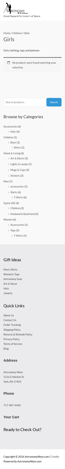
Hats (13, 131)
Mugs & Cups (17, 169)
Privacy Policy (11, 339)
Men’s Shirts (10, 269)
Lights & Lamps (19, 164)
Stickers (15, 175)
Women (7, 219)
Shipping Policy (12, 329)
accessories (17, 186)
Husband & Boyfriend (22, 213)
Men (6, 181)
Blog (6, 348)
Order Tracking (12, 324)
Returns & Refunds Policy (17, 334)
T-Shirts (18, 197)
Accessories (10, 126)
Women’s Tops (11, 274)
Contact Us (9, 320)
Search (54, 102)
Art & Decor (17, 158)
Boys (13, 142)
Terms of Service (12, 343)
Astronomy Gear (12, 279)
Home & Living (11, 153)
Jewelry (7, 293)
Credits (55, 456)
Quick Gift (9, 203)
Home (6, 33)
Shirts (17, 147)
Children (8, 137)
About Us (8, 315)
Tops (13, 230)
